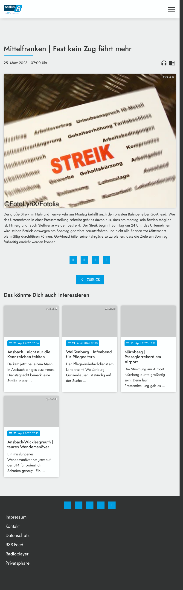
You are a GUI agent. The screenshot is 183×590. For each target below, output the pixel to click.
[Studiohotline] (101, 505)
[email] (112, 505)
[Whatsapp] (89, 505)
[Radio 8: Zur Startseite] (47, 9)
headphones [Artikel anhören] (164, 63)
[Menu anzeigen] (171, 9)
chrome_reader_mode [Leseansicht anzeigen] (172, 63)
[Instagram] (78, 505)
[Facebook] (67, 505)
